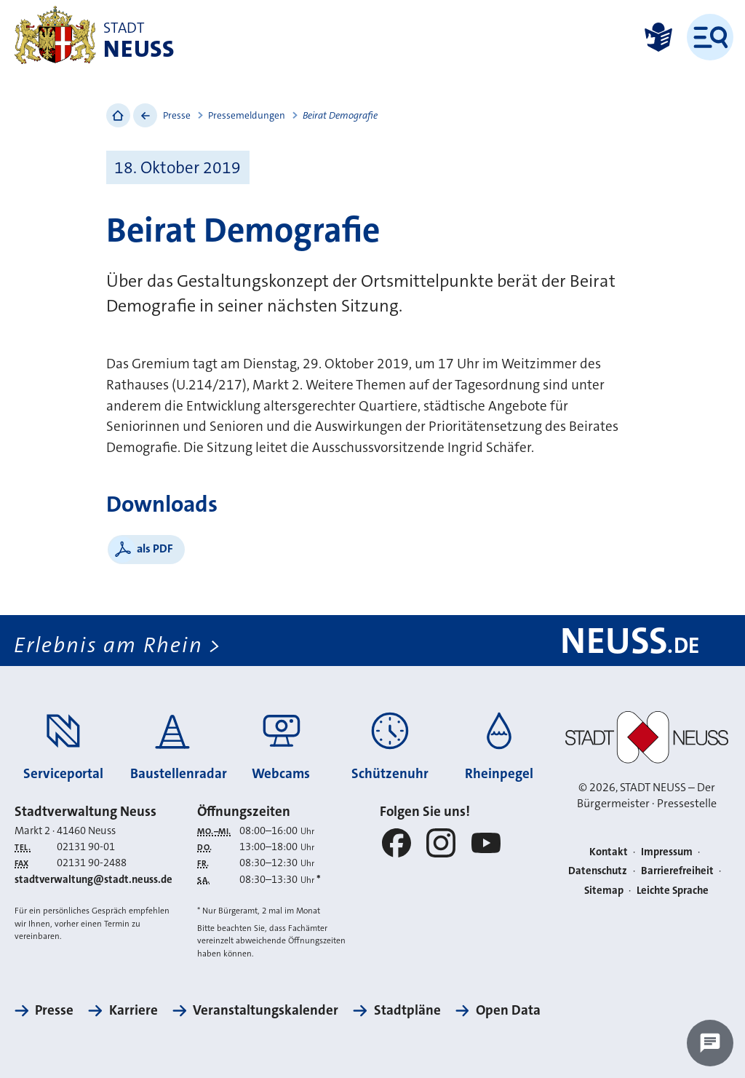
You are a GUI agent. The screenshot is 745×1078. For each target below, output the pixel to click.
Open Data (508, 1010)
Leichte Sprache (673, 890)
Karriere (133, 1010)
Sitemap (604, 890)
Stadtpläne (407, 1010)
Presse (177, 115)
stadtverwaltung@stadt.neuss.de (93, 880)
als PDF (155, 548)
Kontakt (608, 852)
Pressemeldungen (246, 115)
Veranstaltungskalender (265, 1010)
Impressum (667, 852)
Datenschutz (597, 871)
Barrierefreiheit (677, 871)
